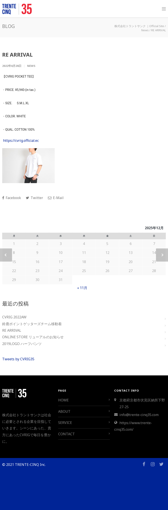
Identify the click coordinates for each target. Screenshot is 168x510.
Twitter (34, 197)
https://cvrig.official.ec (21, 140)
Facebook (11, 197)
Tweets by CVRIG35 (18, 359)
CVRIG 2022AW (14, 317)
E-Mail (56, 197)
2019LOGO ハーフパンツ (22, 343)
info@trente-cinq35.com (139, 414)
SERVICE (65, 422)
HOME (63, 400)
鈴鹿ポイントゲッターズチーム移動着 (32, 323)
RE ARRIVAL (17, 54)
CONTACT (66, 434)
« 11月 (82, 287)
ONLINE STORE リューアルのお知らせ (33, 337)
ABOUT (64, 411)
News (31, 66)
